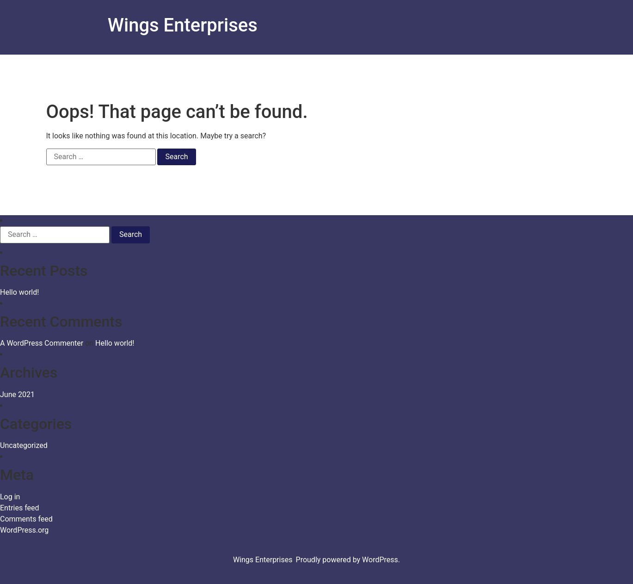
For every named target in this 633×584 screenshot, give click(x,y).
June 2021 (17, 394)
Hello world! (19, 292)
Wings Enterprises (183, 25)
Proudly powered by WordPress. (348, 559)
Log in (10, 496)
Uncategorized (24, 445)
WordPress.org (24, 530)
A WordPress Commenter (41, 343)
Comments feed (26, 519)
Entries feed (19, 507)
